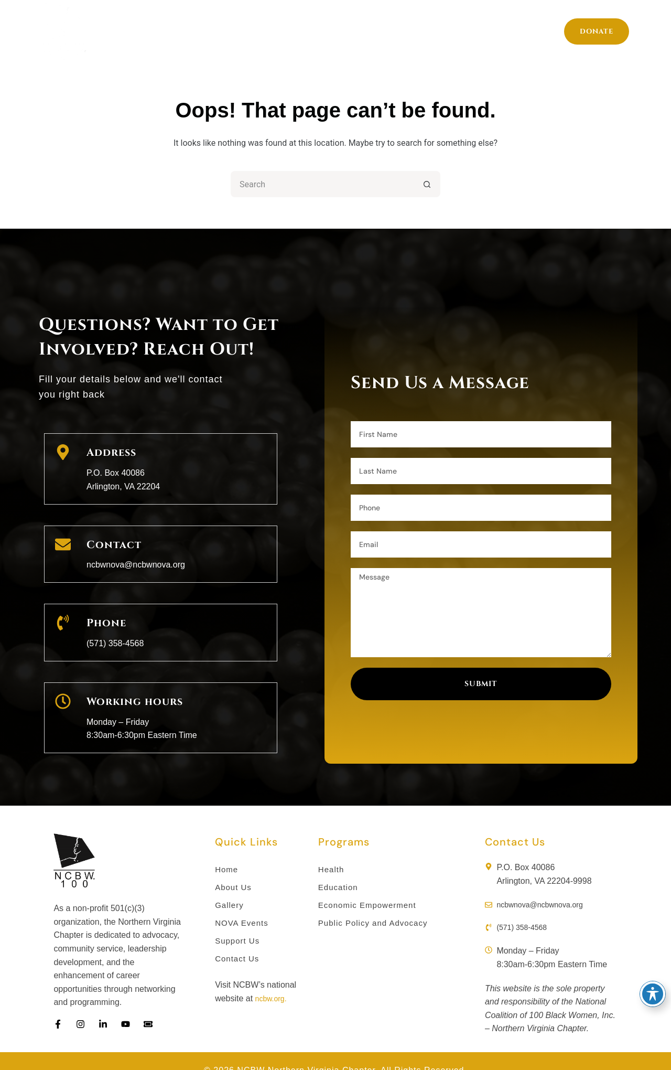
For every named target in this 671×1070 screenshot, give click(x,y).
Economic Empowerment (370, 885)
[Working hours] (63, 685)
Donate (596, 31)
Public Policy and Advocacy (376, 904)
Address (109, 450)
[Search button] (427, 184)
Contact (111, 536)
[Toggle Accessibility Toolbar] (652, 994)
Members (349, 31)
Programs (202, 31)
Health (331, 848)
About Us (278, 31)
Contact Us (238, 941)
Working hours (130, 682)
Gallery (416, 31)
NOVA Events (243, 904)
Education (339, 867)
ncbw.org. (273, 981)
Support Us (551, 31)
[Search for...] (322, 184)
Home (130, 31)
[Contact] (63, 539)
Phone (104, 609)
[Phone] (63, 612)
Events (479, 31)
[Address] (63, 453)
